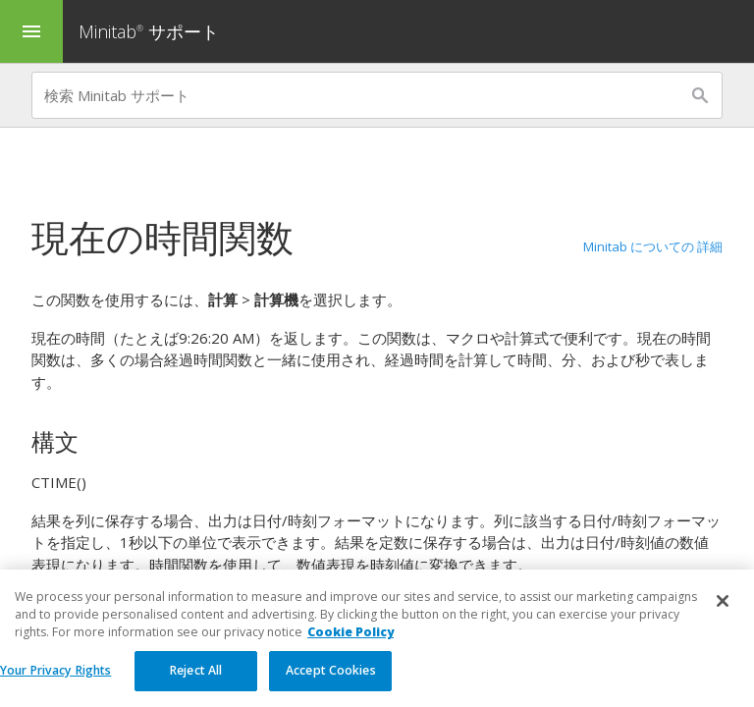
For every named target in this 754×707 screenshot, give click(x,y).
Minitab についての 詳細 (653, 246)
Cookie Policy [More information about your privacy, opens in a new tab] (350, 639)
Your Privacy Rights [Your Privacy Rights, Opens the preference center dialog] (55, 678)
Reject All (196, 678)
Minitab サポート (149, 31)
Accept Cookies (331, 678)
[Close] (722, 608)
